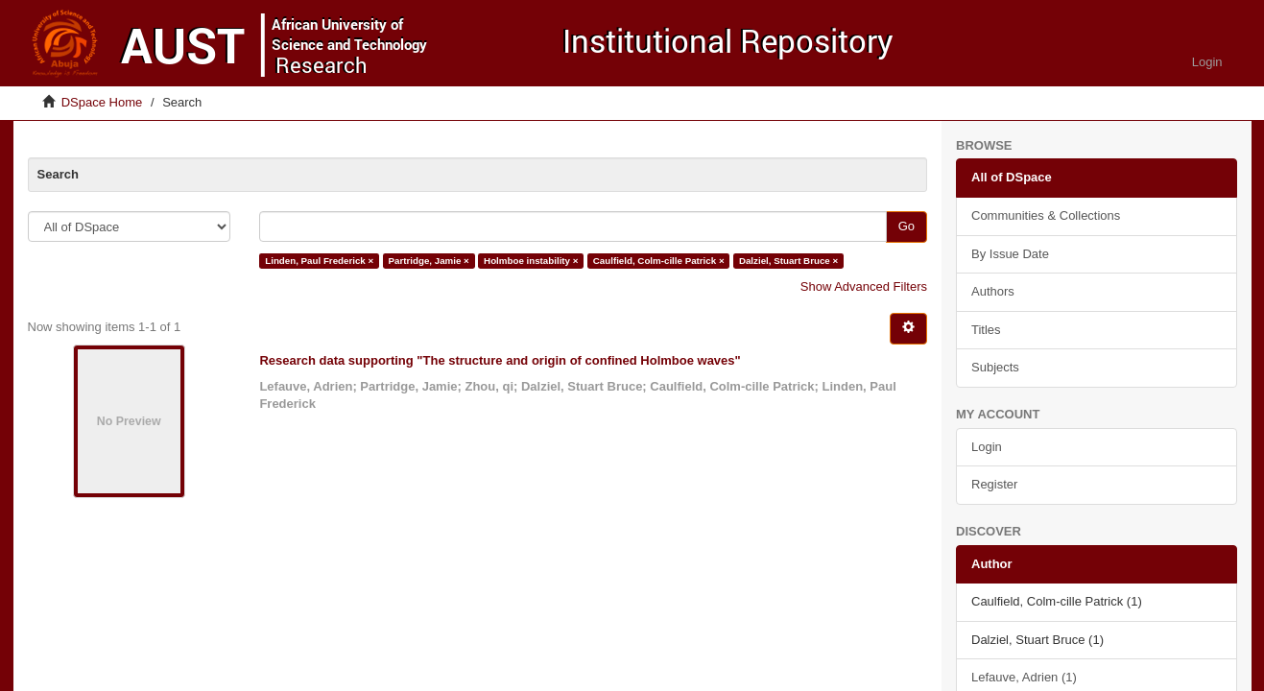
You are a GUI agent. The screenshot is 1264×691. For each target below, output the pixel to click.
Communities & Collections (1045, 215)
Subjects (995, 367)
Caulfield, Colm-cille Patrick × (659, 260)
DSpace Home (102, 102)
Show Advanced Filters (863, 286)
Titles (986, 329)
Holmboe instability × (531, 260)
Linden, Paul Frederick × (319, 260)
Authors (992, 291)
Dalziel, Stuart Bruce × (788, 260)
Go (906, 226)
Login (986, 447)
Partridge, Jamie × (429, 260)
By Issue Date (1010, 254)
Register (994, 484)
